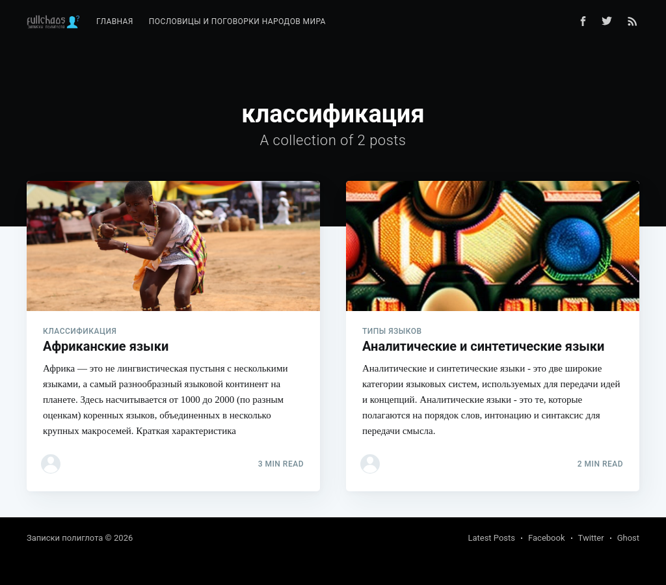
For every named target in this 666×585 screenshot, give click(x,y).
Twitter (591, 538)
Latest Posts (491, 538)
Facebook (546, 538)
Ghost (628, 538)
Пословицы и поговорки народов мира (237, 21)
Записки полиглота (65, 538)
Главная (114, 21)
